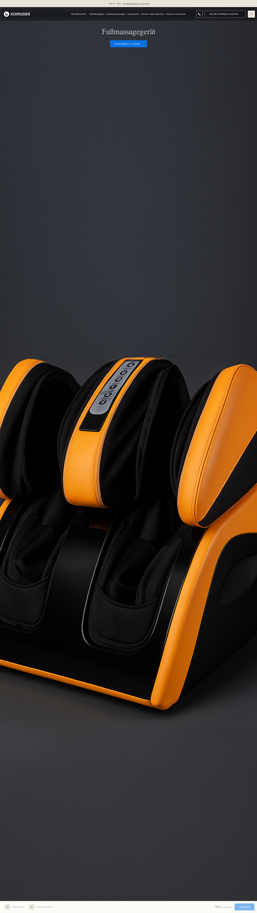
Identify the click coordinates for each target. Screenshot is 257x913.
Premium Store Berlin (176, 14)
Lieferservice (133, 14)
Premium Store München (152, 14)
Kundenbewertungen (115, 14)
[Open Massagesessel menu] (87, 14)
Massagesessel (78, 14)
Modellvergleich (97, 14)
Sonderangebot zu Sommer (136, 3)
